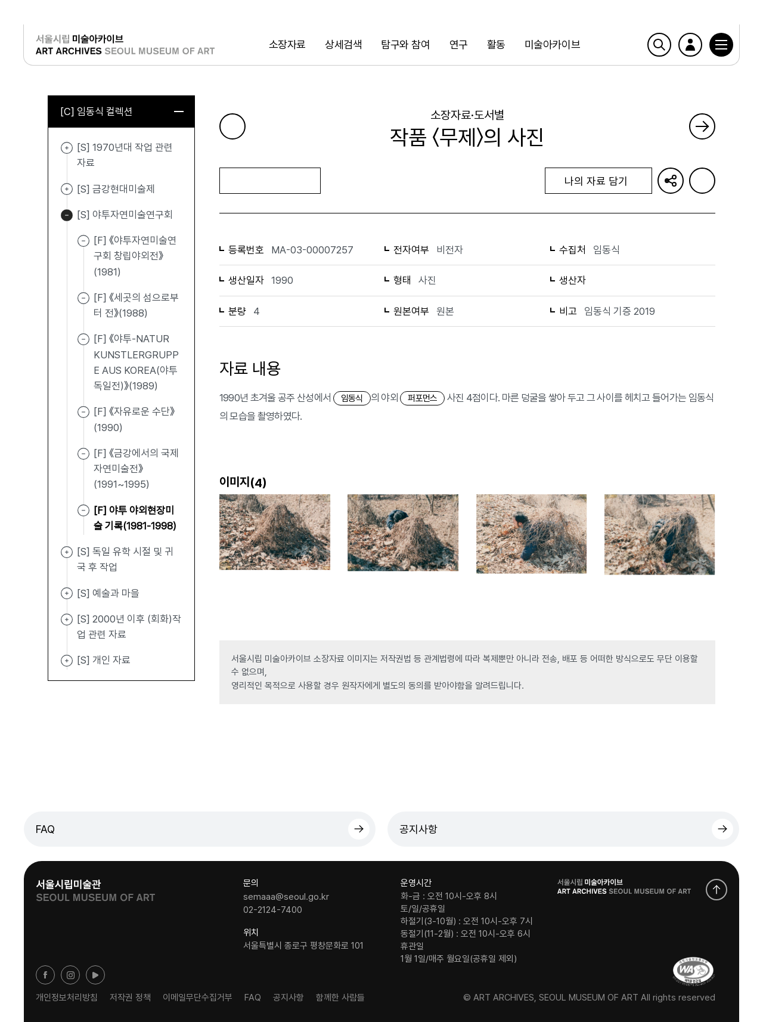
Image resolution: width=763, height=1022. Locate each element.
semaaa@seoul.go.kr (286, 896)
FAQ (45, 829)
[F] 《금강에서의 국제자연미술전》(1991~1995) (136, 469)
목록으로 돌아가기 (269, 180)
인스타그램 (70, 975)
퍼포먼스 (422, 398)
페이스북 (45, 975)
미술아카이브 (552, 44)
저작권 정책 (130, 997)
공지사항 (418, 829)
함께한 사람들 (340, 997)
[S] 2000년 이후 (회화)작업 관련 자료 (66, 619)
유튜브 (95, 975)
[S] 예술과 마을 (66, 593)
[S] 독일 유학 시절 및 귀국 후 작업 (66, 552)
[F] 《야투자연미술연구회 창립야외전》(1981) (135, 256)
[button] (721, 45)
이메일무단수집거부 (197, 997)
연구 (458, 44)
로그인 (690, 45)
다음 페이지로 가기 (702, 126)
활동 (496, 44)
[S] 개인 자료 (66, 660)
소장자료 (287, 44)
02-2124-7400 (272, 909)
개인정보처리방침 (67, 997)
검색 (659, 45)
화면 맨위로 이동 (716, 889)
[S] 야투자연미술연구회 (66, 215)
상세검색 (343, 44)
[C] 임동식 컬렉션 (122, 111)
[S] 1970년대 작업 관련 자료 (66, 147)
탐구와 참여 (405, 44)
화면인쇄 (702, 181)
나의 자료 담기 (598, 181)
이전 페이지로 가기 (232, 126)
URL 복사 (670, 181)
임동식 (352, 398)
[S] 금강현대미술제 (66, 189)
